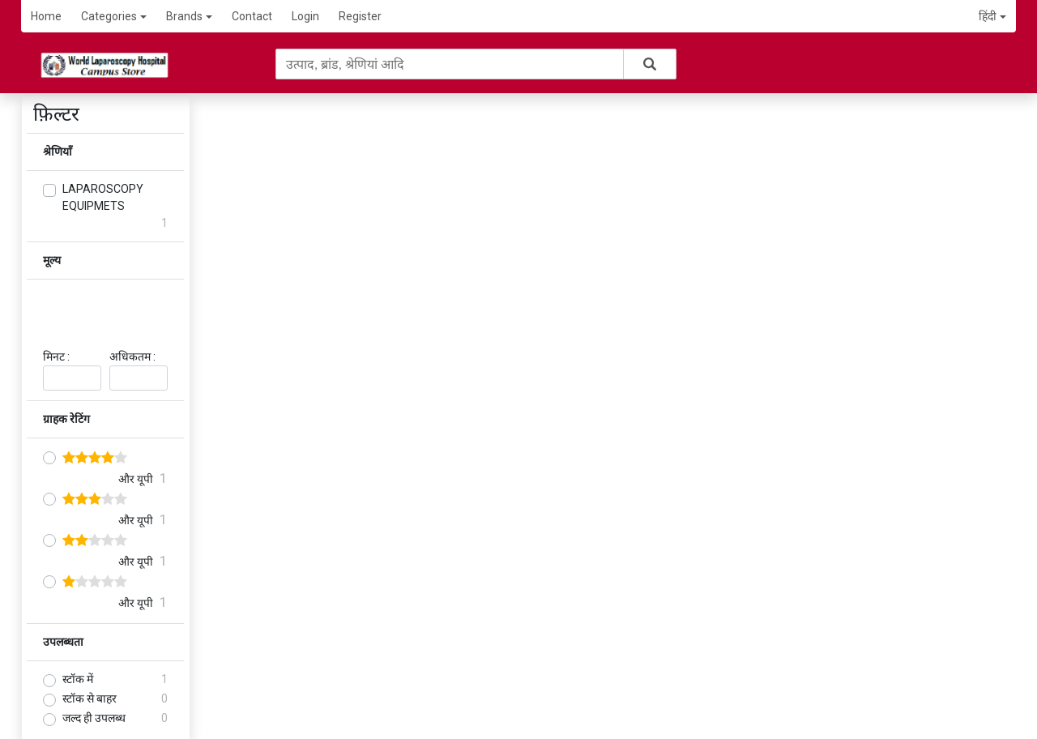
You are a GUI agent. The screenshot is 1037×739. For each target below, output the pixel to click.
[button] (992, 16)
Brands (189, 16)
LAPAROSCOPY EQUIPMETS (102, 197)
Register (360, 16)
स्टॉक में (77, 679)
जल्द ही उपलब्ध (94, 717)
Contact (252, 16)
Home (46, 16)
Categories (114, 16)
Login (305, 16)
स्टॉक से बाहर (89, 698)
